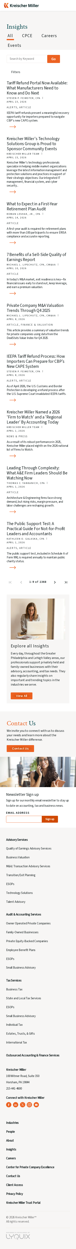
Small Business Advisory (21, 968)
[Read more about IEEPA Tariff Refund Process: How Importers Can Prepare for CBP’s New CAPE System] (38, 400)
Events (14, 45)
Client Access (14, 1185)
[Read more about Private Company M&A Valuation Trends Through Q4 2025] (38, 344)
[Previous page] (21, 583)
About (10, 1141)
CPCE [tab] (27, 36)
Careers (11, 1158)
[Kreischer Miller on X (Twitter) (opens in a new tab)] (22, 1104)
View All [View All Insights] (21, 696)
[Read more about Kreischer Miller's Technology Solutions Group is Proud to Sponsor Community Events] (38, 191)
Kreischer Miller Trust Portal (23, 1203)
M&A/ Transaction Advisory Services (28, 866)
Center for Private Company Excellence (30, 1167)
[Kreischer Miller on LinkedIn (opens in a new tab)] (15, 1104)
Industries (12, 1123)
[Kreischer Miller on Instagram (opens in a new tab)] (29, 1104)
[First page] (10, 583)
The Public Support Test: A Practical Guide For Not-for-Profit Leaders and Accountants (36, 529)
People (10, 1132)
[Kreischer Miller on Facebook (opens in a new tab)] (9, 1104)
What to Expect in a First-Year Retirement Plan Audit (32, 206)
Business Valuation (18, 857)
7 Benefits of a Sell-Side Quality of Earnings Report (36, 257)
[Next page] (55, 583)
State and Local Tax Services (23, 998)
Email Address (18, 813)
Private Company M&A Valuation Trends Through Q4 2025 (35, 308)
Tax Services (13, 980)
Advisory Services (17, 840)
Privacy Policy (14, 1194)
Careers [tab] (49, 36)
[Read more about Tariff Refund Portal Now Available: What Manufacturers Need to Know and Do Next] (38, 126)
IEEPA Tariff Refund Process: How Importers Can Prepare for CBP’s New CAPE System (36, 361)
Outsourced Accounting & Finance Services (32, 1055)
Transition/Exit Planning (20, 875)
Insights (11, 1149)
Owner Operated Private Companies (28, 923)
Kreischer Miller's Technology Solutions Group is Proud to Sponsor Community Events (33, 144)
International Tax (16, 1042)
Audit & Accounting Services (23, 914)
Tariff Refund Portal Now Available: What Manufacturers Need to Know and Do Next (37, 88)
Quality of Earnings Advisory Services (28, 848)
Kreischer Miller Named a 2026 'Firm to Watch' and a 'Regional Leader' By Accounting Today (34, 417)
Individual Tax (14, 1025)
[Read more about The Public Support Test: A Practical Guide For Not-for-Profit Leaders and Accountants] (38, 567)
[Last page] (66, 583)
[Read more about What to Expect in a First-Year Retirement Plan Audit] (38, 242)
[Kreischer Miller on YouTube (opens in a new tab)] (36, 1104)
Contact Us (20, 748)
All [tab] (10, 36)
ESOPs (10, 884)
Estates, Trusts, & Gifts (20, 1034)
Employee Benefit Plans (20, 950)
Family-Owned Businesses (22, 932)
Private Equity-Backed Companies (27, 941)
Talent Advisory (15, 902)
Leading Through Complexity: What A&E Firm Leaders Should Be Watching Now (37, 473)
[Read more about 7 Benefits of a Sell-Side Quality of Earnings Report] (38, 293)
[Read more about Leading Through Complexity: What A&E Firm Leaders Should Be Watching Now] (38, 511)
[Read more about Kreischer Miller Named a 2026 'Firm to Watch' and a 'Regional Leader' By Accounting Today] (38, 455)
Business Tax (14, 989)
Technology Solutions (19, 893)
